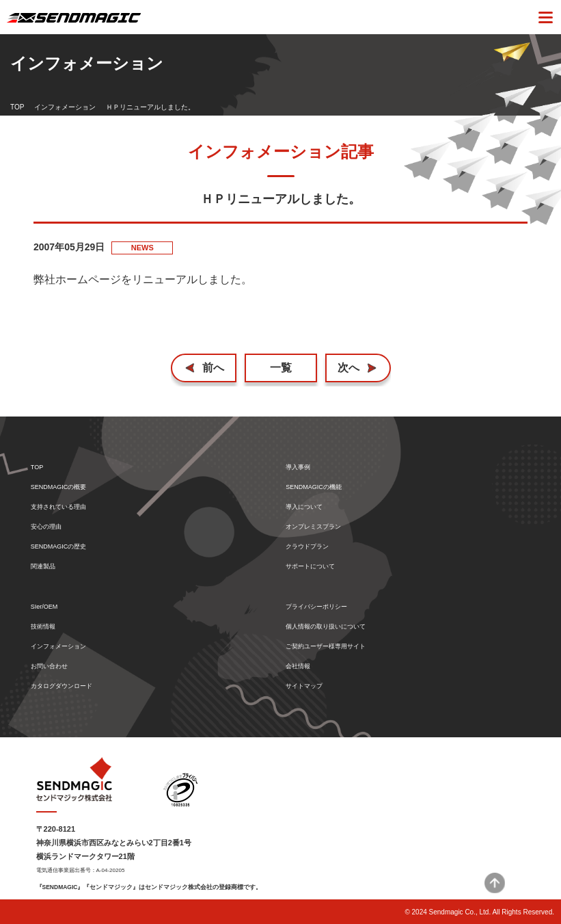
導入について (304, 507)
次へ (348, 367)
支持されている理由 (58, 507)
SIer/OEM (44, 607)
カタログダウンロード (61, 686)
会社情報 (298, 666)
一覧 (281, 367)
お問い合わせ (49, 666)
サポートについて (310, 567)
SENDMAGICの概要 (59, 487)
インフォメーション (65, 107)
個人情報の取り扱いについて (326, 627)
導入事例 (298, 467)
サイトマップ (304, 686)
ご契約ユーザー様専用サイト (326, 647)
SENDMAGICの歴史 (59, 547)
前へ (213, 367)
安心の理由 (46, 527)
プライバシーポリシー (316, 607)
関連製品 (43, 567)
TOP (17, 107)
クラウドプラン (307, 547)
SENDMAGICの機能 (314, 487)
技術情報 (43, 627)
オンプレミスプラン (313, 527)
